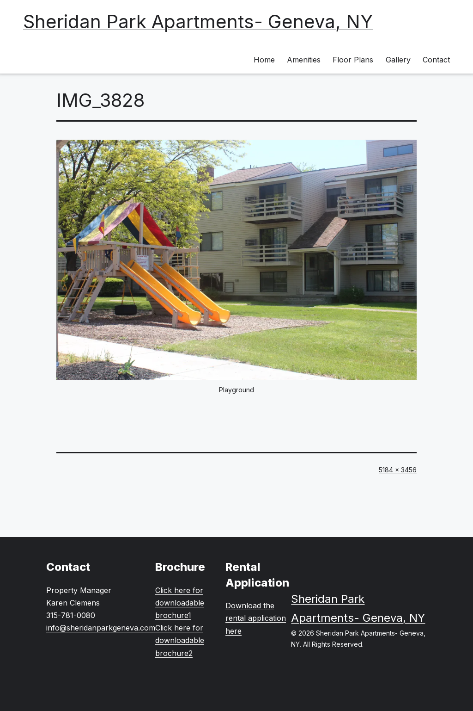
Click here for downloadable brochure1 (179, 603)
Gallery (398, 59)
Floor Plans (353, 59)
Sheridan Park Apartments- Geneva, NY (198, 21)
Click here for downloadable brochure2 (179, 640)
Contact (436, 59)
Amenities (304, 59)
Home (264, 59)
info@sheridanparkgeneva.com (100, 627)
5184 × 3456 (398, 470)
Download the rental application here (255, 618)
